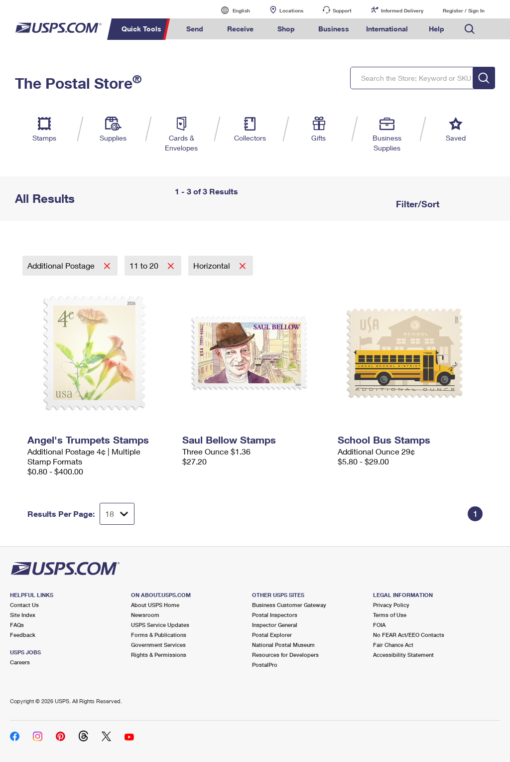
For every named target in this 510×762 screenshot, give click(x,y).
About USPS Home (155, 605)
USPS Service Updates (160, 624)
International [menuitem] (387, 28)
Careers (20, 662)
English (231, 10)
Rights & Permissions (158, 654)
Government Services (158, 644)
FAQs (17, 624)
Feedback (22, 634)
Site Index (22, 614)
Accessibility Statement (403, 654)
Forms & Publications (158, 634)
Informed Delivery (402, 10)
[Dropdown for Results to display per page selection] (117, 514)
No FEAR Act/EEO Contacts (408, 634)
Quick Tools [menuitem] (141, 28)
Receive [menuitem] (240, 28)
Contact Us (24, 605)
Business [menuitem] (333, 28)
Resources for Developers (285, 654)
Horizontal (212, 265)
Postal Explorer (272, 634)
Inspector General (274, 624)
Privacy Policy (391, 605)
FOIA (379, 624)
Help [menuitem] (436, 28)
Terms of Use (389, 614)
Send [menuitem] (194, 28)
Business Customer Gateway (289, 605)
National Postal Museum (283, 644)
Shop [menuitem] (286, 28)
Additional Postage (62, 265)
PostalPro (264, 664)
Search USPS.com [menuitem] (469, 29)
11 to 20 (144, 265)
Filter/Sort (416, 203)
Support (342, 10)
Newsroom (145, 614)
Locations (291, 10)
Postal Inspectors (274, 614)
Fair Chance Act (393, 644)
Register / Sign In (464, 10)
